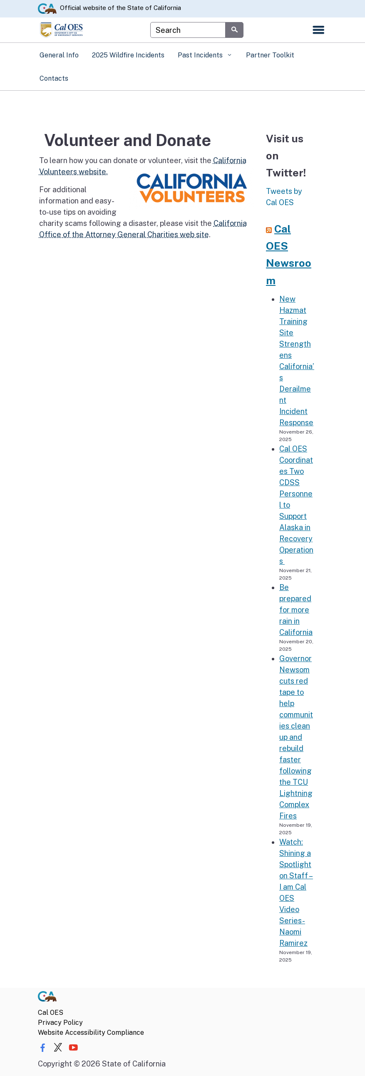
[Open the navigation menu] (318, 29)
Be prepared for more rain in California (296, 610)
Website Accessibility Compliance (91, 1032)
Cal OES (50, 1012)
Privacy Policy (60, 1022)
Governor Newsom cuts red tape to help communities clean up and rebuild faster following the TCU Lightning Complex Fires (296, 737)
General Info (59, 55)
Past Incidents (201, 55)
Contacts (54, 78)
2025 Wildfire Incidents (128, 55)
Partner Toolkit (270, 55)
